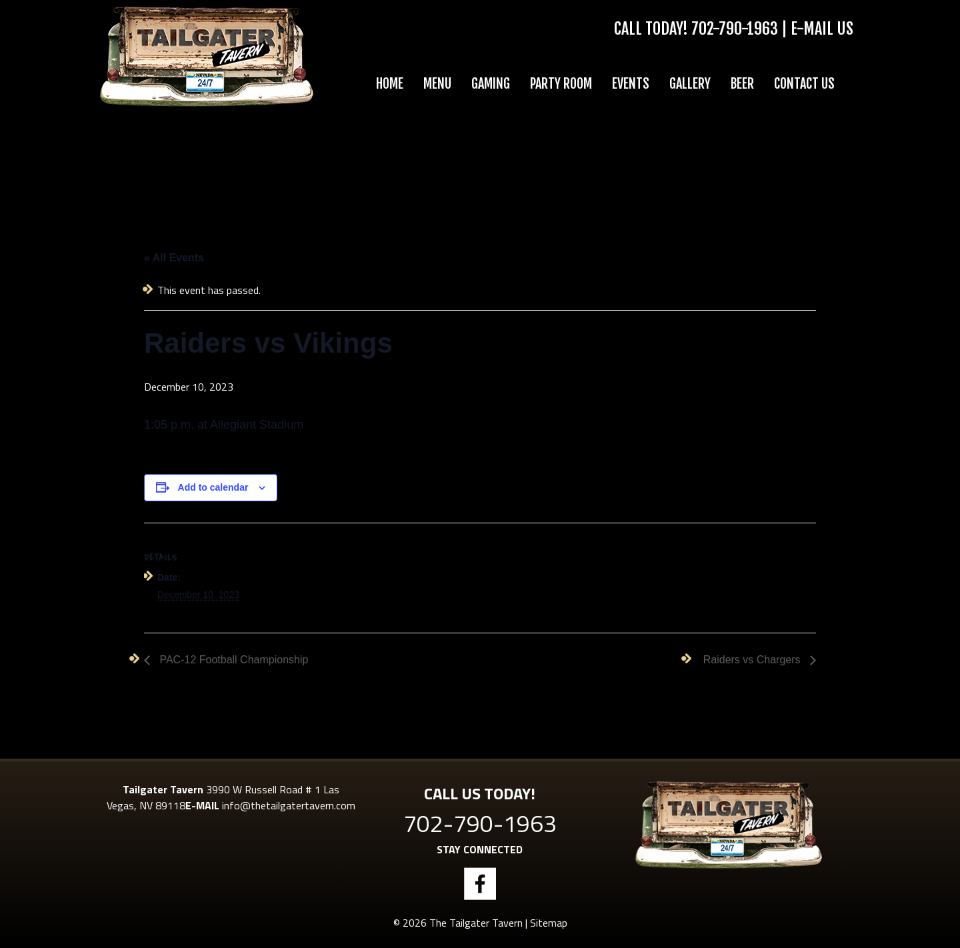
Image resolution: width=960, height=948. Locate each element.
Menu (437, 83)
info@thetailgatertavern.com (288, 805)
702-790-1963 (734, 29)
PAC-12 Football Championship (232, 659)
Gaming (490, 83)
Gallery (690, 83)
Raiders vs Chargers (753, 659)
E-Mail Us (822, 29)
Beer (742, 83)
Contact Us (804, 83)
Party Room (561, 83)
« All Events (174, 257)
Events (630, 83)
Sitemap (548, 923)
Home (389, 83)
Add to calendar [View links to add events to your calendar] (213, 487)
